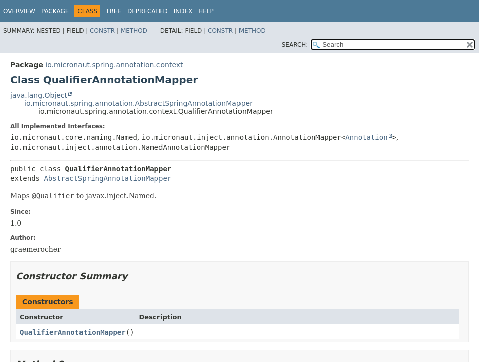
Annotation (366, 137)
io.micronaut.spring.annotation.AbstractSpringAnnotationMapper (138, 103)
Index (183, 11)
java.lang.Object (38, 95)
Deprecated (147, 11)
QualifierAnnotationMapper (73, 332)
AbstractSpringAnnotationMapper (107, 178)
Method (134, 30)
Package (55, 11)
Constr (102, 30)
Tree (113, 11)
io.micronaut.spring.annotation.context (114, 65)
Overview (19, 11)
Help (206, 11)
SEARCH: (295, 44)
